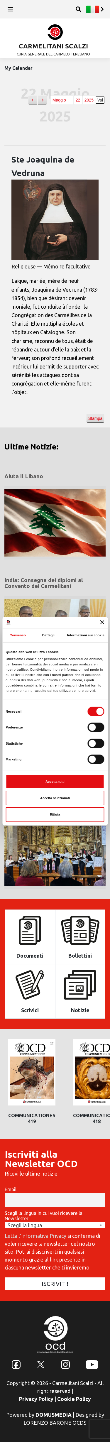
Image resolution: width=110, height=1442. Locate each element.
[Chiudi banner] (102, 622)
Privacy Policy (36, 1399)
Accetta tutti (55, 781)
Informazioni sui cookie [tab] (85, 635)
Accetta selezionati (55, 798)
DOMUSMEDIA (53, 1415)
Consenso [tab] (18, 635)
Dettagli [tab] (48, 635)
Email (10, 1189)
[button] (32, 100)
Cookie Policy (74, 1399)
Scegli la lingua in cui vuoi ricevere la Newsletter (43, 1216)
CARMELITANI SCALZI (53, 46)
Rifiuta (55, 814)
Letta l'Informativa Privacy (35, 1236)
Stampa (95, 419)
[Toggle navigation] (10, 9)
